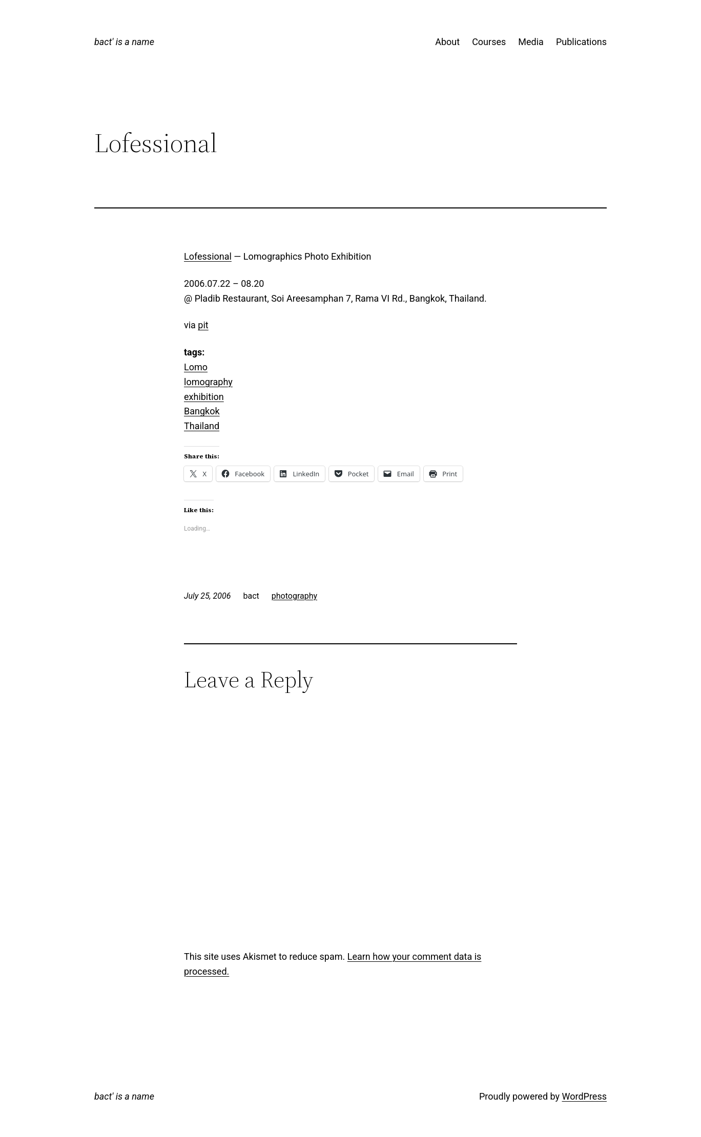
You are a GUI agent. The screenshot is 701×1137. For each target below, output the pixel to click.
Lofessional (208, 256)
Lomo (196, 367)
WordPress (584, 1096)
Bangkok (202, 411)
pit (203, 325)
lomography (208, 381)
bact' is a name (124, 41)
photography (294, 596)
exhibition (204, 396)
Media (531, 41)
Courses (489, 41)
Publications (581, 41)
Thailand (201, 425)
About (447, 41)
